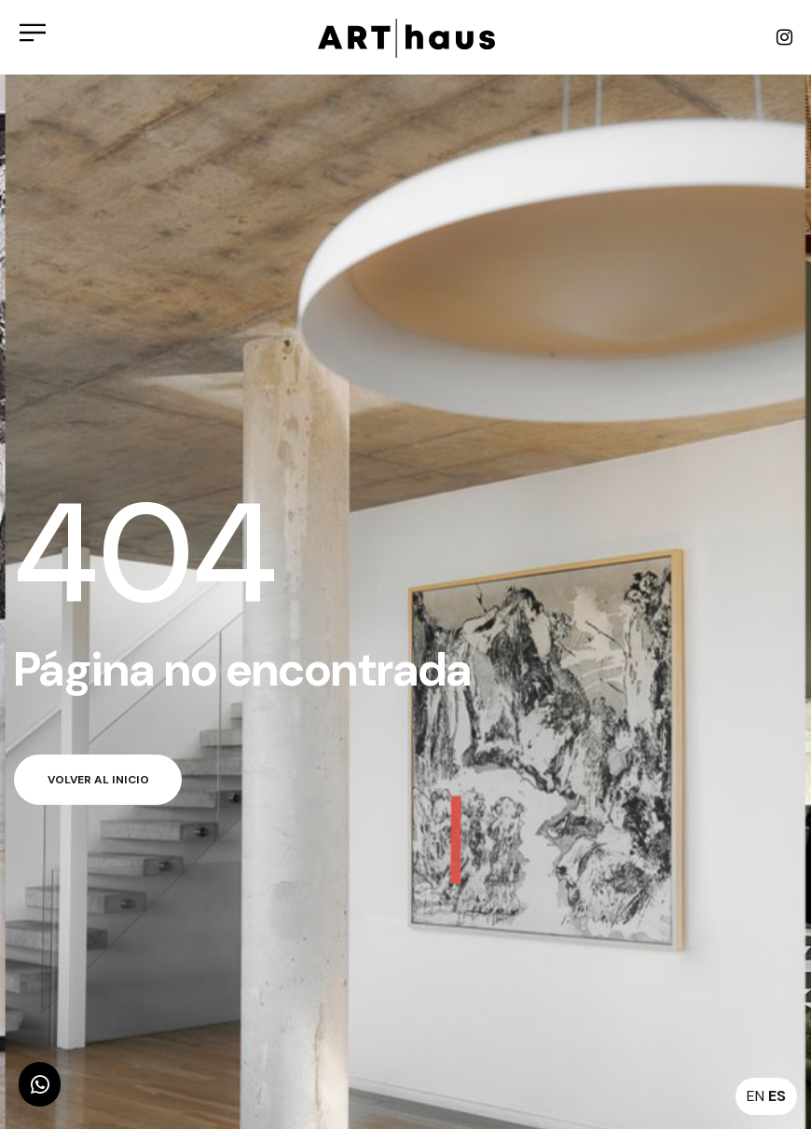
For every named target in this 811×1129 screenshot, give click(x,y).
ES (777, 1096)
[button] (40, 1084)
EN (755, 1096)
